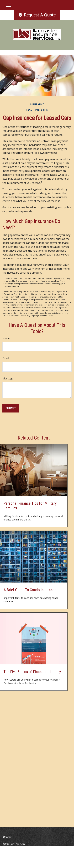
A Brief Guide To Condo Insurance (30, 590)
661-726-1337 (18, 843)
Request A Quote (37, 15)
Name (6, 338)
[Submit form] (10, 408)
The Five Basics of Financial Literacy (32, 671)
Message (7, 378)
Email (5, 358)
